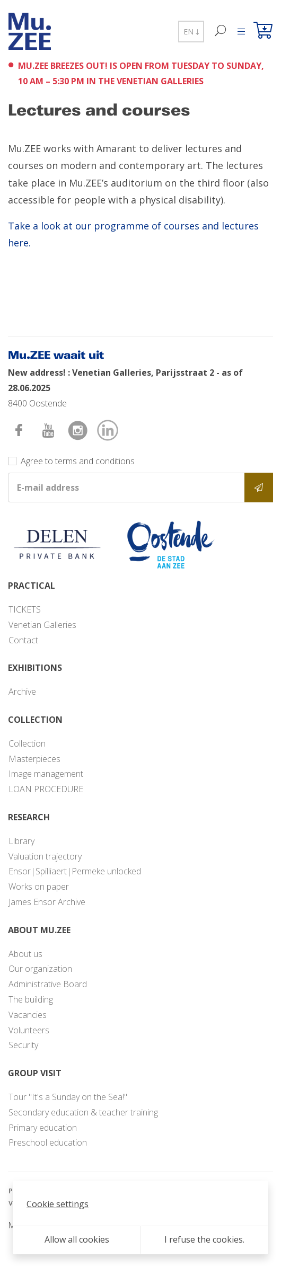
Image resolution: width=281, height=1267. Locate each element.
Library (21, 841)
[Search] (221, 31)
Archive (22, 691)
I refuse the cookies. (204, 1239)
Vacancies (27, 1015)
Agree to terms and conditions (78, 461)
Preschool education (47, 1142)
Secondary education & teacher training (83, 1112)
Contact (23, 640)
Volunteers (28, 1030)
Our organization (40, 968)
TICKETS (24, 609)
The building (30, 999)
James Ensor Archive (46, 902)
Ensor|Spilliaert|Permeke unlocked (74, 871)
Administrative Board (47, 984)
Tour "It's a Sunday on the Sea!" (67, 1097)
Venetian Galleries (42, 625)
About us (25, 954)
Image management (45, 773)
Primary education (42, 1127)
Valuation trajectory (45, 856)
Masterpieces (34, 759)
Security (23, 1045)
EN (191, 31)
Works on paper (38, 886)
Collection (27, 743)
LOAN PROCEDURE (45, 789)
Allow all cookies (77, 1239)
